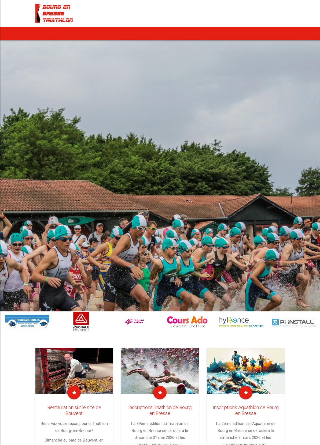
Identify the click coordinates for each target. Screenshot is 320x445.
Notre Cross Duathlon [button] (211, 33)
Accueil (47, 33)
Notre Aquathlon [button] (159, 33)
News (69, 33)
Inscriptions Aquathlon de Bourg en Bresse (246, 410)
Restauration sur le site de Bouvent (74, 410)
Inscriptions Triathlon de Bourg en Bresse (160, 410)
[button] (107, 33)
